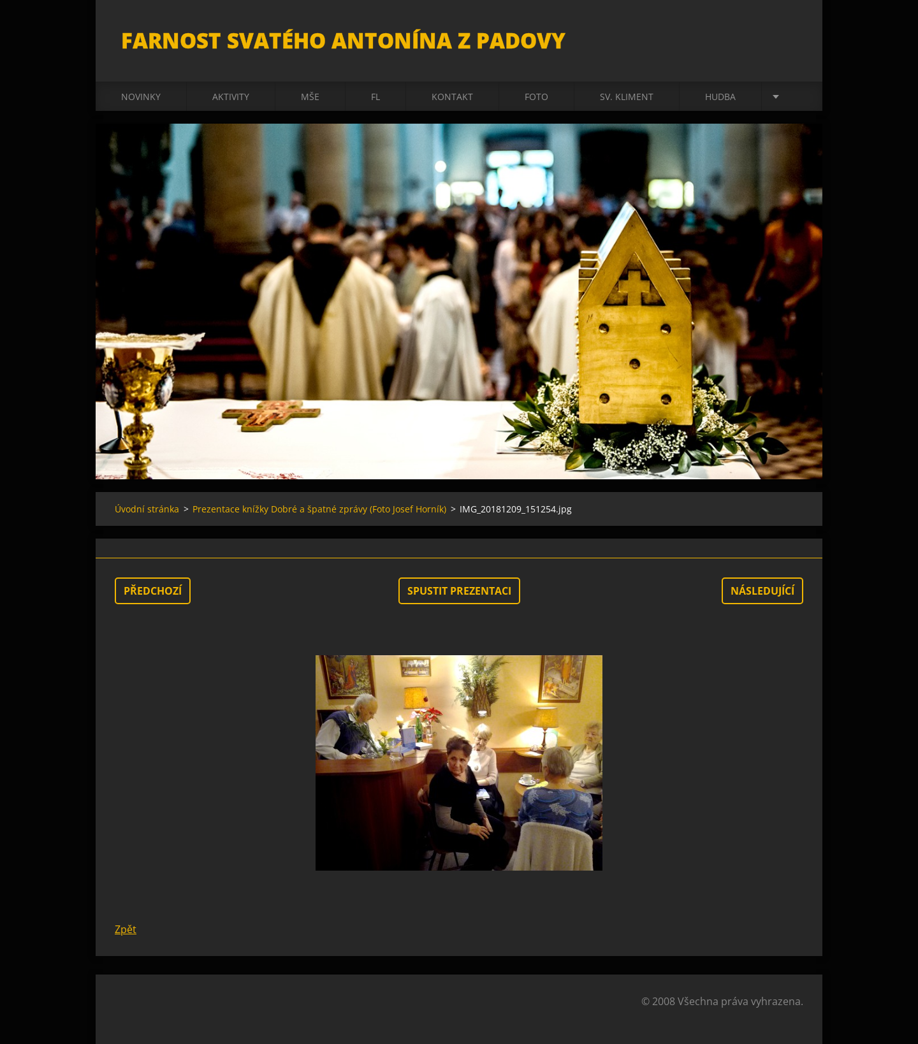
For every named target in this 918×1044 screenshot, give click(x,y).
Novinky (141, 97)
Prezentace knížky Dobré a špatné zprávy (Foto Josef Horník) (319, 509)
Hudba (720, 97)
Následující (762, 591)
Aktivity (230, 97)
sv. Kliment (626, 97)
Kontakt (452, 97)
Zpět (125, 929)
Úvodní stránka (147, 509)
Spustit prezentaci (459, 591)
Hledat (789, 36)
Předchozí (153, 591)
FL (375, 97)
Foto (536, 97)
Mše (310, 97)
